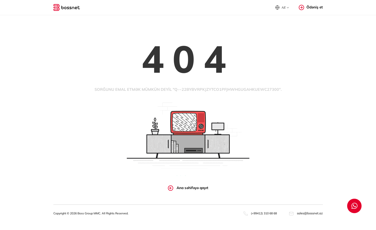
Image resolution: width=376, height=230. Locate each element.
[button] (282, 7)
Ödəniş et (311, 7)
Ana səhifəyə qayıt (188, 188)
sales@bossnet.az (306, 213)
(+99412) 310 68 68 (260, 213)
